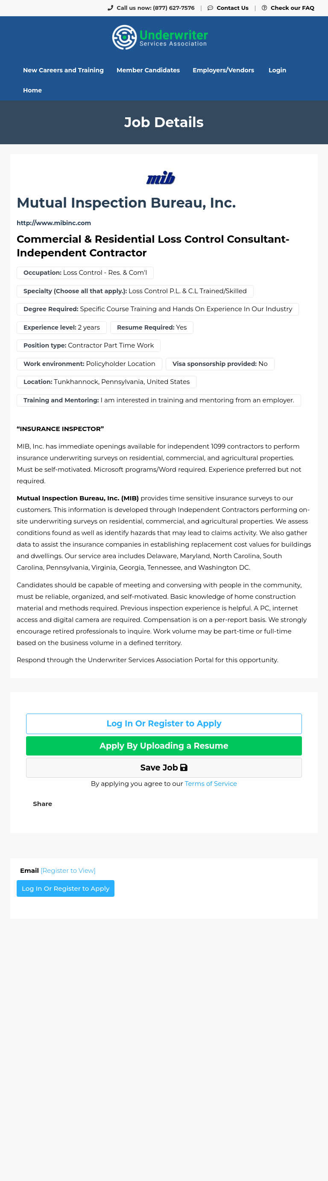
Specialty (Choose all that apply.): (75, 291)
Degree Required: (50, 309)
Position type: (44, 345)
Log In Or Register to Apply (163, 724)
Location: (37, 382)
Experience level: (49, 327)
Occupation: (42, 273)
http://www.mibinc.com (54, 223)
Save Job (164, 768)
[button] (41, 803)
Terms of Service (211, 783)
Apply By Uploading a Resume (164, 746)
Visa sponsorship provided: (215, 364)
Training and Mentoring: (61, 400)
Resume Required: (145, 327)
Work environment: (54, 364)
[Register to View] (68, 870)
